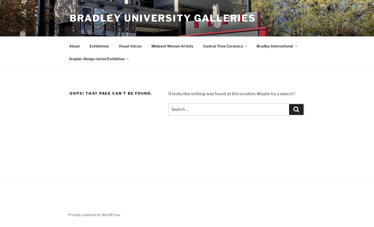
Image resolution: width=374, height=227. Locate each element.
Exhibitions (99, 46)
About (74, 46)
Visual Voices (130, 46)
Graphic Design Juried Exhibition (99, 59)
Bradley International (277, 46)
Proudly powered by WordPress (94, 214)
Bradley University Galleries (163, 18)
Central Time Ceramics (225, 46)
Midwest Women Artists (172, 46)
